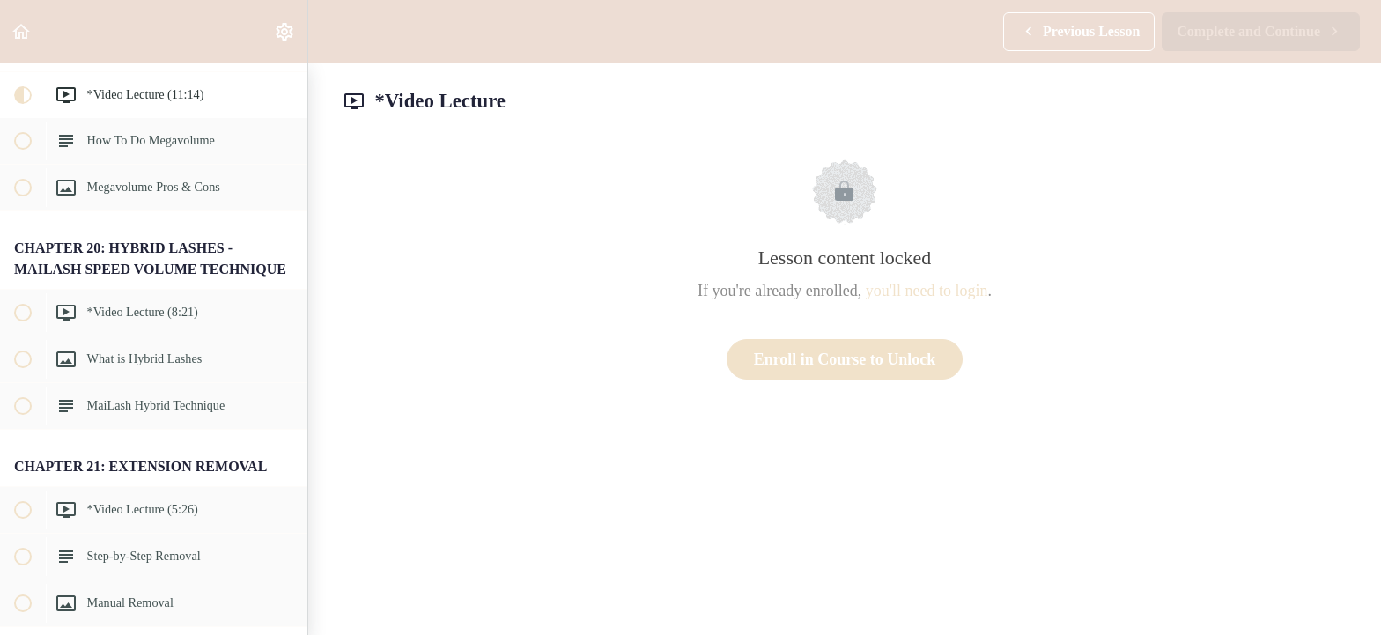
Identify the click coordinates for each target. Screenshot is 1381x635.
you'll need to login (927, 290)
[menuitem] (285, 31)
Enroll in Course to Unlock (845, 359)
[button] (22, 31)
